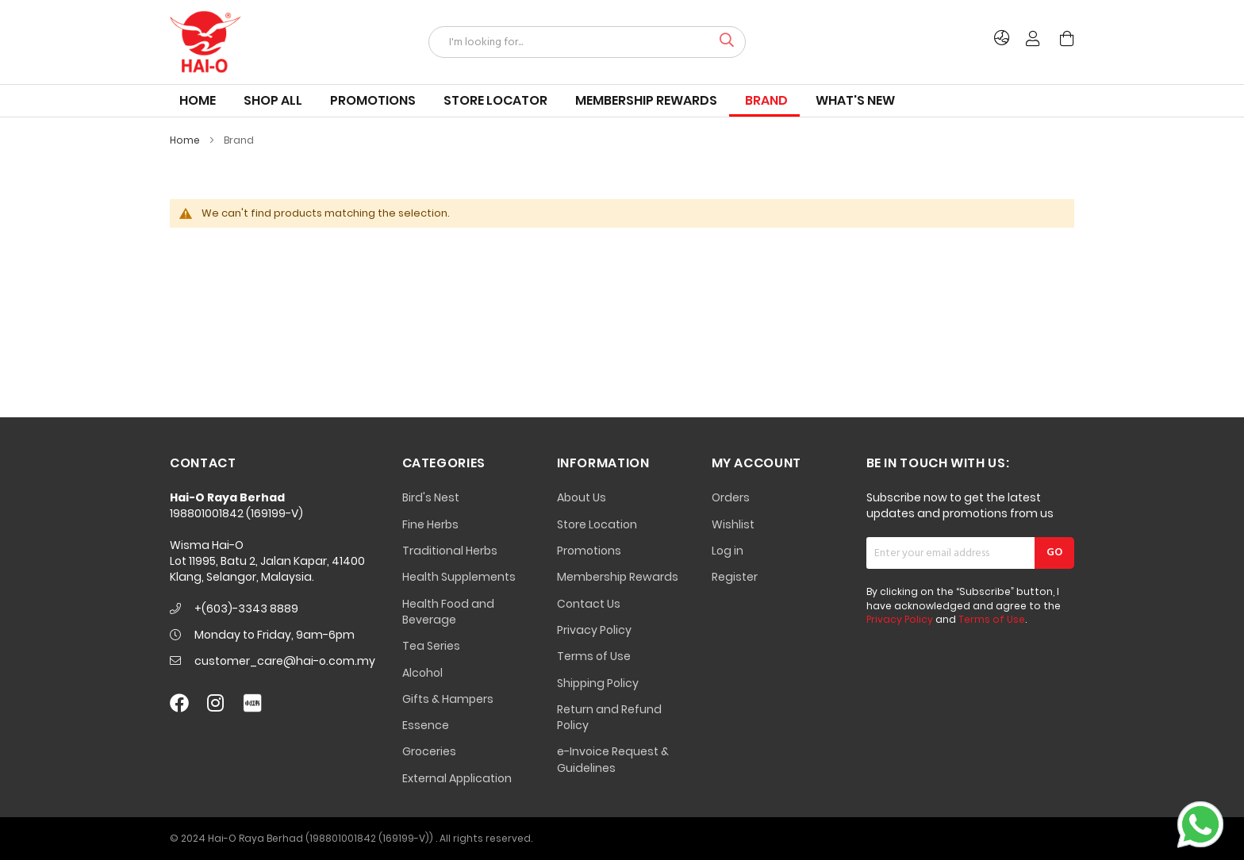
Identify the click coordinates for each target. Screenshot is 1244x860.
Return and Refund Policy (609, 717)
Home (186, 140)
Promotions (589, 551)
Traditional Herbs (449, 551)
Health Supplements (459, 577)
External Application (457, 778)
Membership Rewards (617, 577)
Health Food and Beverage (448, 612)
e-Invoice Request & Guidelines (613, 759)
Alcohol (422, 673)
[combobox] (587, 42)
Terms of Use (594, 656)
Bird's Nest (430, 497)
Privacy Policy (594, 630)
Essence (425, 725)
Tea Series (431, 646)
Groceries (429, 751)
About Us (581, 497)
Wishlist (733, 524)
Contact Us (588, 604)
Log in (727, 551)
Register (735, 577)
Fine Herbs (430, 524)
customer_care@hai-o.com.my (284, 661)
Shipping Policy (598, 683)
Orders (731, 497)
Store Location (597, 524)
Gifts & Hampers (447, 699)
